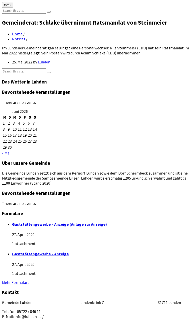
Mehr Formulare (16, 282)
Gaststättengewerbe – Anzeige (40, 253)
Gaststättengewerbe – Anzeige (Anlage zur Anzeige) (59, 224)
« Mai (6, 152)
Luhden (44, 61)
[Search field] (24, 11)
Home (17, 33)
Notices (18, 38)
